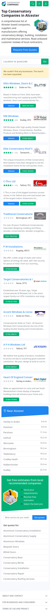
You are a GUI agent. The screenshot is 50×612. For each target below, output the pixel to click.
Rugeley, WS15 (22, 250)
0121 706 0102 (11, 236)
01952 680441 (11, 367)
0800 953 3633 (28, 106)
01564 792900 (11, 399)
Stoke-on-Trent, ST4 (28, 87)
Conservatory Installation (16, 568)
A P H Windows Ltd (14, 344)
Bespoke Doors (11, 546)
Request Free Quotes (25, 49)
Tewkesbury (25, 453)
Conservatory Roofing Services (19, 578)
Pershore (25, 432)
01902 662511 (28, 138)
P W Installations (13, 246)
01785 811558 (11, 301)
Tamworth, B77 (27, 152)
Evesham (25, 427)
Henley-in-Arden (25, 421)
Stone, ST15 (21, 283)
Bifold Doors (9, 552)
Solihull (25, 437)
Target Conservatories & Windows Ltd (25, 279)
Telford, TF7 (21, 348)
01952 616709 (28, 203)
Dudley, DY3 (25, 120)
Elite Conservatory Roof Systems (22, 148)
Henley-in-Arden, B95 (25, 381)
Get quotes (39, 517)
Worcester (25, 443)
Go (44, 61)
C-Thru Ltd (9, 181)
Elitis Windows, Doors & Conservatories (26, 83)
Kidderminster (25, 464)
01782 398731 (11, 334)
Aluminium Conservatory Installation (22, 530)
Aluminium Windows (13, 541)
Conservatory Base (13, 557)
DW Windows (11, 116)
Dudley (25, 469)
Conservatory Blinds (13, 562)
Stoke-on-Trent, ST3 (25, 316)
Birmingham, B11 (24, 218)
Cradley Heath (25, 459)
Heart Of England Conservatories (22, 377)
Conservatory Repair (13, 573)
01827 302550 (28, 171)
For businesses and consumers (18, 602)
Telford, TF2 (25, 185)
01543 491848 (11, 269)
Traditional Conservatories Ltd (20, 214)
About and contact (12, 595)
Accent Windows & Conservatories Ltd (25, 312)
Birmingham (25, 448)
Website (11, 106)
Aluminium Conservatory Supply (19, 536)
